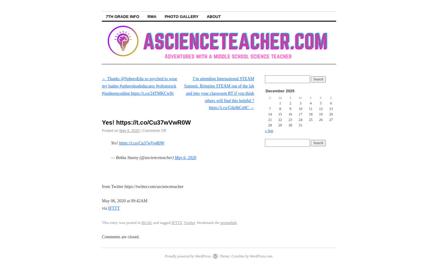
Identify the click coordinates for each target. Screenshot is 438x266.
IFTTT (114, 208)
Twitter (189, 222)
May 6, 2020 (185, 157)
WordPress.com (261, 256)
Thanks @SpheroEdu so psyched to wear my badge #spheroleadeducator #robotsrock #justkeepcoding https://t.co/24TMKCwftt (139, 86)
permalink (229, 222)
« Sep (269, 131)
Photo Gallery (181, 16)
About (214, 16)
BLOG (146, 222)
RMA (152, 16)
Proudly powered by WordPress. (188, 256)
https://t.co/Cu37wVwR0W (141, 143)
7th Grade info (122, 16)
